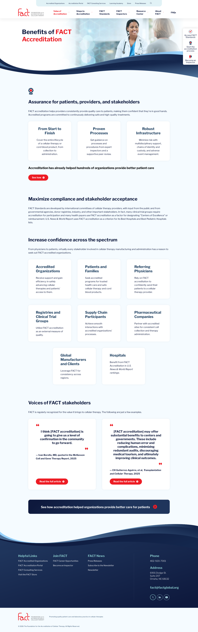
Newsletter (93, 569)
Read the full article (50, 481)
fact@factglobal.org (164, 587)
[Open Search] (151, 3)
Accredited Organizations (55, 3)
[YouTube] (166, 597)
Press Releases (140, 3)
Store (129, 3)
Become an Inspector (63, 565)
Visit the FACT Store (27, 574)
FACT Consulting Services (96, 3)
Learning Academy (116, 3)
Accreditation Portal (76, 3)
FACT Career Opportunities (65, 560)
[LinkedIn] (160, 597)
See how (36, 177)
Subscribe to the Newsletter (101, 565)
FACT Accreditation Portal (30, 565)
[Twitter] (153, 597)
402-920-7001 (158, 560)
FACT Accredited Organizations (33, 560)
